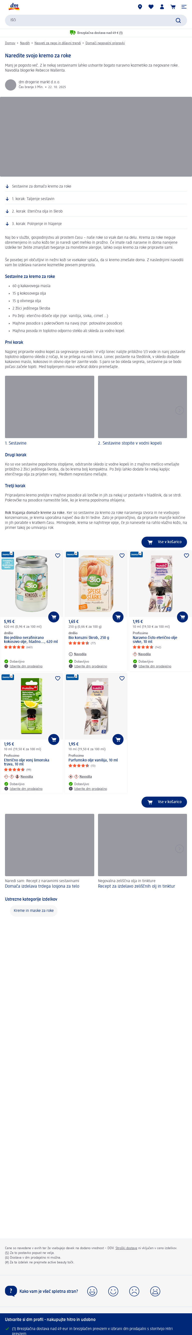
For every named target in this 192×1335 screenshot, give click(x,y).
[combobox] (96, 20)
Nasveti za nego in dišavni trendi (57, 43)
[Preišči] (178, 20)
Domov (10, 43)
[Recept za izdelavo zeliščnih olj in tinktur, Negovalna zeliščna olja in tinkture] (142, 852)
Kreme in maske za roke (34, 911)
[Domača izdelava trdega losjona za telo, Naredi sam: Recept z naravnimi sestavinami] (49, 852)
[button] (184, 7)
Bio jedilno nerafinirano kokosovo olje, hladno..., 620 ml (31, 640)
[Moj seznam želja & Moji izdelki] (151, 7)
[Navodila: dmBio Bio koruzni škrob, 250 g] (77, 654)
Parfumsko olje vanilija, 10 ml (93, 760)
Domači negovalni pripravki (105, 43)
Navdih (25, 43)
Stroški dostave (126, 1248)
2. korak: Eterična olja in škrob (37, 212)
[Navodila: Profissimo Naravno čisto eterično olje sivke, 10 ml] (142, 654)
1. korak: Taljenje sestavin (33, 199)
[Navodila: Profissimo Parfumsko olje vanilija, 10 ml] (80, 776)
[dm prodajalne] (140, 7)
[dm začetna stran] (13, 6)
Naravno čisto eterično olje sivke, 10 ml (155, 640)
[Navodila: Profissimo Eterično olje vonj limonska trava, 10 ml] (18, 776)
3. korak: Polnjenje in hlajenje (37, 224)
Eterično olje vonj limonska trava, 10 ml (26, 762)
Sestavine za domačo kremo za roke (41, 187)
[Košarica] (173, 7)
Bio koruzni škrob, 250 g (88, 638)
